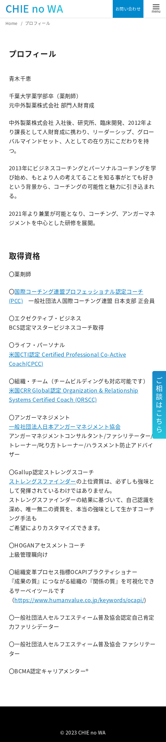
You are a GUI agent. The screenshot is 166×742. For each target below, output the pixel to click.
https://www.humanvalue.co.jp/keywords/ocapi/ (79, 600)
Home (12, 23)
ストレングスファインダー (42, 481)
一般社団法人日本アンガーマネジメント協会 (65, 426)
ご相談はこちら (159, 404)
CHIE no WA (34, 8)
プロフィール (37, 23)
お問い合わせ (128, 9)
